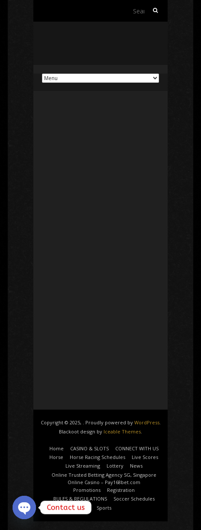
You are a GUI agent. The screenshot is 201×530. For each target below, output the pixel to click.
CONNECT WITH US (137, 448)
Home (56, 448)
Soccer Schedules (134, 498)
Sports (104, 507)
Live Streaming (82, 465)
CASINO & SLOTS (89, 448)
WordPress (146, 422)
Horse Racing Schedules (97, 457)
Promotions (86, 490)
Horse (56, 457)
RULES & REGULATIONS (80, 498)
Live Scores (145, 457)
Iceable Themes (122, 431)
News (136, 465)
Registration (121, 490)
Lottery (115, 465)
